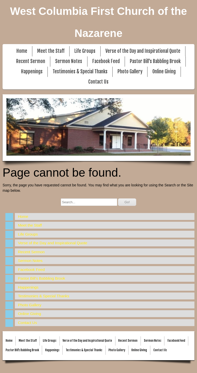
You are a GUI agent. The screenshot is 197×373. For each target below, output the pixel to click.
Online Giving (164, 72)
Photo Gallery (129, 72)
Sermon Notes (68, 61)
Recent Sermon (30, 61)
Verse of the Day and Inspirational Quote (142, 51)
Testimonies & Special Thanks (80, 72)
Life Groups (84, 51)
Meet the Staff (50, 51)
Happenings (32, 72)
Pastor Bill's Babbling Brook (155, 61)
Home (21, 51)
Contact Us (98, 82)
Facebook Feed (106, 61)
